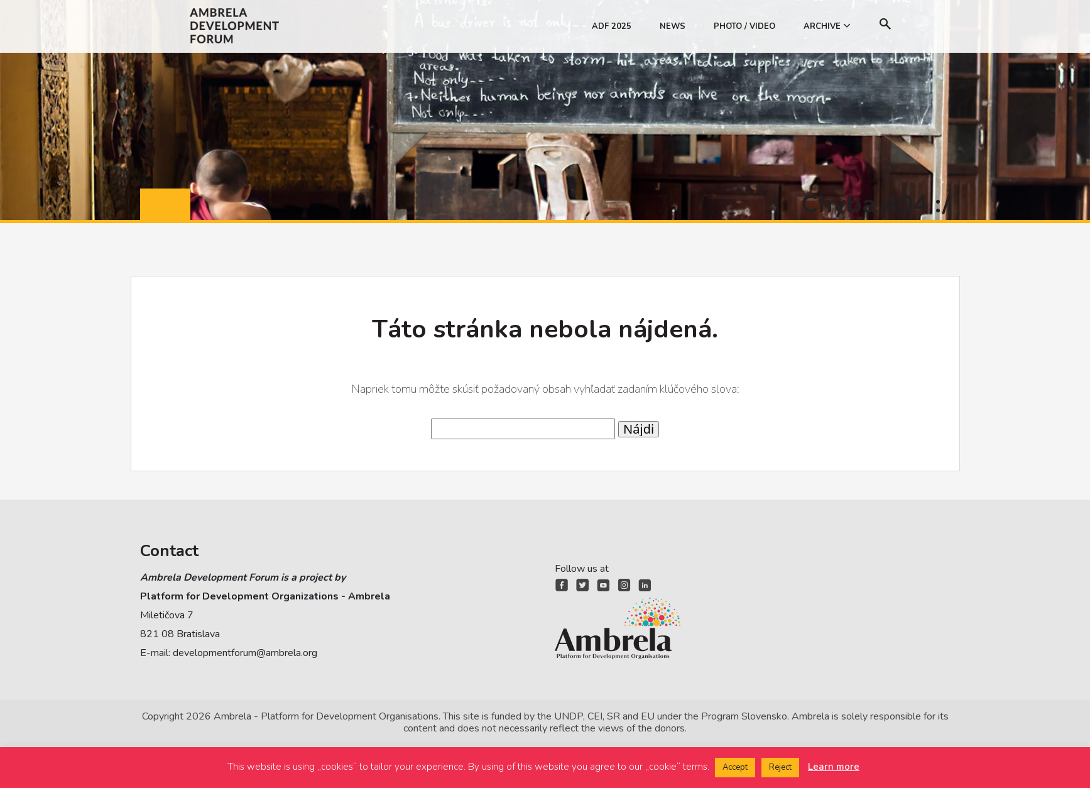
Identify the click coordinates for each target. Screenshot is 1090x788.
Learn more (833, 766)
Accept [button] (735, 767)
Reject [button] (780, 767)
